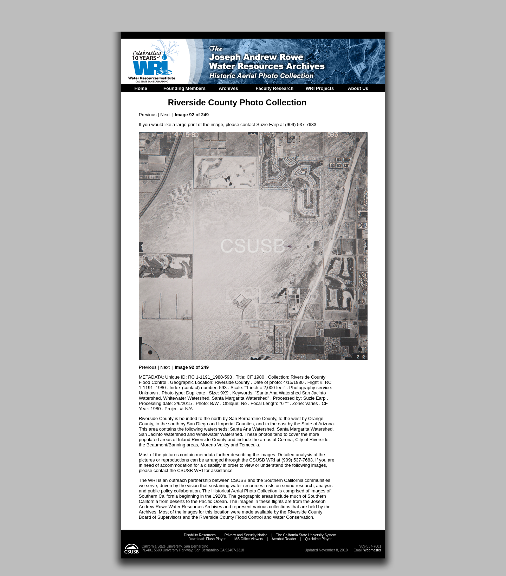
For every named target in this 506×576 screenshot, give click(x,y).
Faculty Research (275, 88)
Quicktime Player (318, 539)
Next (165, 114)
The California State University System (306, 535)
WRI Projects (320, 88)
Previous (148, 114)
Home (141, 88)
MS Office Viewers (248, 539)
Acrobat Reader (284, 539)
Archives (228, 88)
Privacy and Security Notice (246, 535)
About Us (358, 88)
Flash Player (215, 539)
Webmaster (372, 550)
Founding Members (184, 88)
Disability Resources (200, 535)
